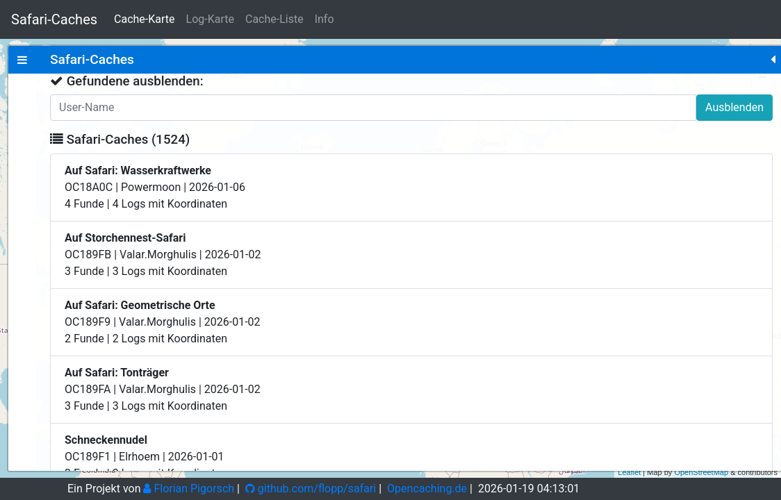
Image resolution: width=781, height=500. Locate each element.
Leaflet (629, 472)
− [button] (762, 78)
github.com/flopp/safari (310, 488)
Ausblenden (227, 107)
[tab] (22, 60)
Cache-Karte (144, 19)
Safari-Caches (54, 19)
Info (324, 19)
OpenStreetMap (701, 472)
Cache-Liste (274, 19)
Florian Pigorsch (188, 488)
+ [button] (762, 57)
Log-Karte (210, 19)
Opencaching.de (427, 488)
